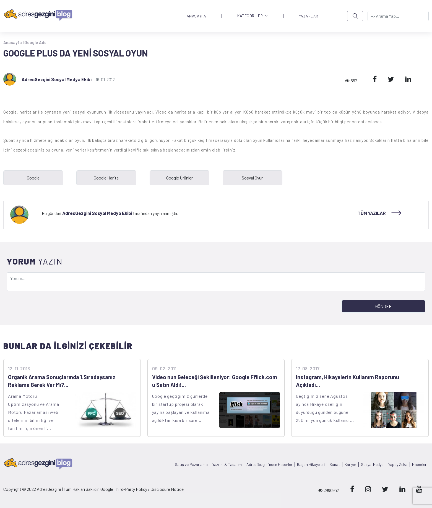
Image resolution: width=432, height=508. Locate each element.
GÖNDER (383, 306)
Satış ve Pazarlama (191, 464)
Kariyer (350, 464)
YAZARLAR (308, 16)
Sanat (334, 464)
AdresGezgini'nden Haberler (269, 464)
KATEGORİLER (252, 16)
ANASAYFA (196, 16)
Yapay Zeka (397, 464)
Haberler (419, 464)
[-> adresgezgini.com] (398, 16)
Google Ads (35, 42)
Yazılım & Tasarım (227, 464)
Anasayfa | (13, 42)
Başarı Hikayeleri (311, 464)
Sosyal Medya (372, 464)
